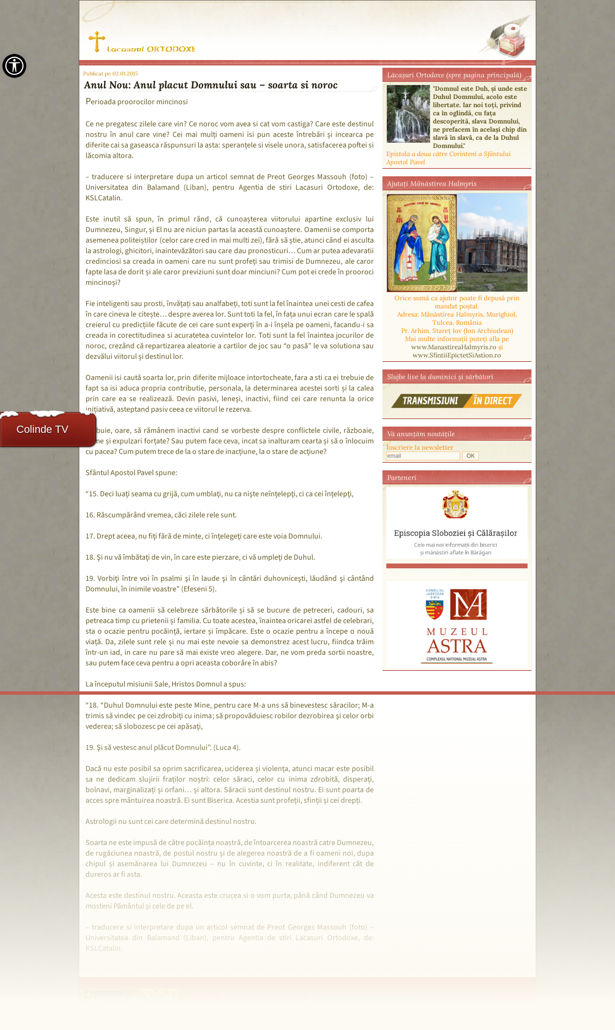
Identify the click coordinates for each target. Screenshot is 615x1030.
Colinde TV (42, 429)
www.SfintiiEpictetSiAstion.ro (457, 355)
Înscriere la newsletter (420, 447)
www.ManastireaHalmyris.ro (453, 347)
